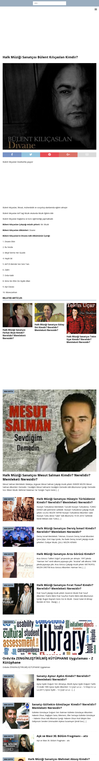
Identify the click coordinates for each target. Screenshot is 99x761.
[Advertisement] (49, 32)
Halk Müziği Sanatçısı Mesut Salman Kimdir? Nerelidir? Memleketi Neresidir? (46, 477)
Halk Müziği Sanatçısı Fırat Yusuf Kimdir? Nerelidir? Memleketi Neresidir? (65, 586)
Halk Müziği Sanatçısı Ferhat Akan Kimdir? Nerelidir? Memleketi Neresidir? (14, 334)
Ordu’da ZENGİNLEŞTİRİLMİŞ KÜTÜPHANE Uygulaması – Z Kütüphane (48, 660)
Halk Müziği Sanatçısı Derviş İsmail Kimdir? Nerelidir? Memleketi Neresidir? (66, 530)
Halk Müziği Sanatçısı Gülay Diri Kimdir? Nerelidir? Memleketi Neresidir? (49, 327)
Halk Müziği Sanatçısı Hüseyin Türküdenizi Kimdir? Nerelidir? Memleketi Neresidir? (66, 500)
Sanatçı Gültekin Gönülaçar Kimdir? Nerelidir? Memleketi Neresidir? (64, 706)
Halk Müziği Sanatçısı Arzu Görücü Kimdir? (66, 554)
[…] (57, 490)
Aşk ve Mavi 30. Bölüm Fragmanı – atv (62, 736)
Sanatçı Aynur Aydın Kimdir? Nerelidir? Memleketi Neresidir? (63, 677)
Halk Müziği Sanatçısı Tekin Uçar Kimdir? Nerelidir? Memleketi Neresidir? (81, 339)
